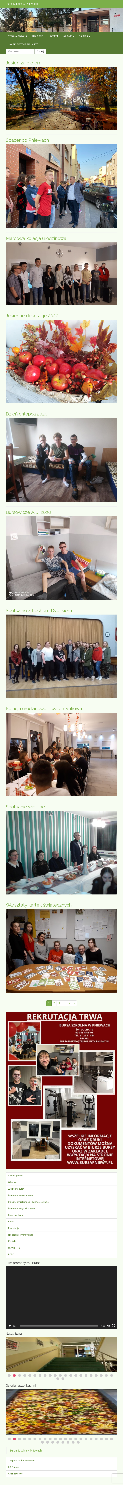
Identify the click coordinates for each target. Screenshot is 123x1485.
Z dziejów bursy (16, 1188)
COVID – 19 (14, 1248)
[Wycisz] (108, 1325)
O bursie (12, 1182)
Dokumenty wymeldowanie (21, 1208)
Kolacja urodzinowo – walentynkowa (44, 708)
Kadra (11, 1221)
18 (96, 1375)
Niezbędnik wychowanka (20, 1234)
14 (75, 1375)
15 (80, 1375)
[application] (61, 1297)
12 (65, 1375)
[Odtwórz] (9, 1325)
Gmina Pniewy (15, 1473)
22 (57, 1378)
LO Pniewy (13, 1467)
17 (91, 1375)
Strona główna (15, 1175)
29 (78, 1442)
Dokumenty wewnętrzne (20, 1195)
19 (101, 1375)
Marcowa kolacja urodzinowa (36, 238)
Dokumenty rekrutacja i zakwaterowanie (28, 1202)
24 (52, 1442)
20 (106, 1375)
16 (86, 1375)
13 (70, 1375)
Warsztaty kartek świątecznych (39, 905)
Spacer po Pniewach (27, 140)
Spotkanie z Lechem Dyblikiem (39, 610)
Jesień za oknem (24, 63)
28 (73, 1442)
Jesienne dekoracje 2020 (32, 315)
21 (111, 1375)
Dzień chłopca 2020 (27, 414)
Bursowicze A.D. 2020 (28, 512)
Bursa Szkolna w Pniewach (26, 1450)
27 (68, 1442)
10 (55, 1375)
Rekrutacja (13, 1228)
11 (60, 1375)
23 (63, 1378)
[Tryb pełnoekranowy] (113, 1325)
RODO (11, 1254)
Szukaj (40, 51)
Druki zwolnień (15, 1215)
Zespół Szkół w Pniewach (21, 1460)
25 (57, 1442)
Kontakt (12, 1241)
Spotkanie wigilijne (25, 806)
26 (63, 1442)
